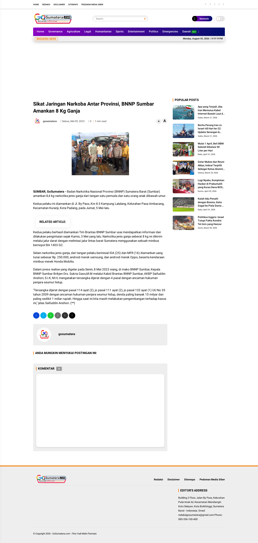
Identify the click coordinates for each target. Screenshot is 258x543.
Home (36, 4)
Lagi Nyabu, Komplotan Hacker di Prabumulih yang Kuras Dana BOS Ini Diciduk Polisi (211, 184)
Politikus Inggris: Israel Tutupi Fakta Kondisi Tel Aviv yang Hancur (211, 221)
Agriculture (73, 31)
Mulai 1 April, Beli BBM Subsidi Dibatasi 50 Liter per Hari (211, 147)
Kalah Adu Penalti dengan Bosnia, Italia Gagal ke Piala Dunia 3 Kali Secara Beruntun (210, 202)
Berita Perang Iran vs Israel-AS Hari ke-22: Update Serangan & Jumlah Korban (210, 129)
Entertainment (136, 31)
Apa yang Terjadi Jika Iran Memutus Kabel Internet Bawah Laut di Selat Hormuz (211, 110)
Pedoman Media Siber (92, 4)
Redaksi (46, 4)
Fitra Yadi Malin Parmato (84, 533)
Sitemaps (73, 4)
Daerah (189, 31)
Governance (55, 31)
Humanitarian (103, 31)
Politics (153, 31)
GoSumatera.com (61, 533)
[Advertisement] (129, 71)
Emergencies (170, 31)
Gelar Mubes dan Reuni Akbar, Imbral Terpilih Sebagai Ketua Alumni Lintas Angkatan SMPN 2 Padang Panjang (211, 165)
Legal (87, 31)
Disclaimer (59, 4)
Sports (120, 31)
